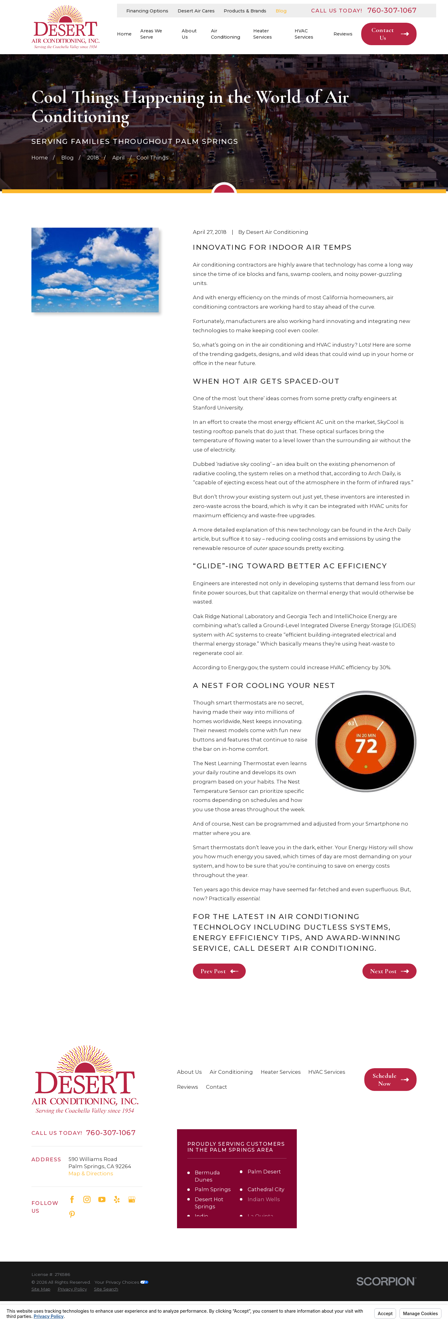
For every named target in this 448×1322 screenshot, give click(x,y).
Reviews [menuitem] (343, 34)
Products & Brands (245, 11)
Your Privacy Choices (121, 1303)
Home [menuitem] (124, 34)
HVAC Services (326, 1072)
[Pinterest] (72, 1214)
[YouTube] (101, 1199)
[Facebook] (72, 1199)
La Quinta (260, 1216)
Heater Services (281, 1072)
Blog (281, 11)
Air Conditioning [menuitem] (225, 34)
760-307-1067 (392, 10)
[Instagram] (87, 1199)
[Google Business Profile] (131, 1199)
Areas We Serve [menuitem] (151, 34)
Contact (216, 1087)
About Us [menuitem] (189, 34)
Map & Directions (90, 1173)
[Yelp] (116, 1199)
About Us (189, 1072)
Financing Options (147, 11)
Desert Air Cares (196, 11)
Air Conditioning (231, 1072)
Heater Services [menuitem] (262, 34)
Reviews (187, 1087)
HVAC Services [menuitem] (304, 34)
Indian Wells (264, 1199)
